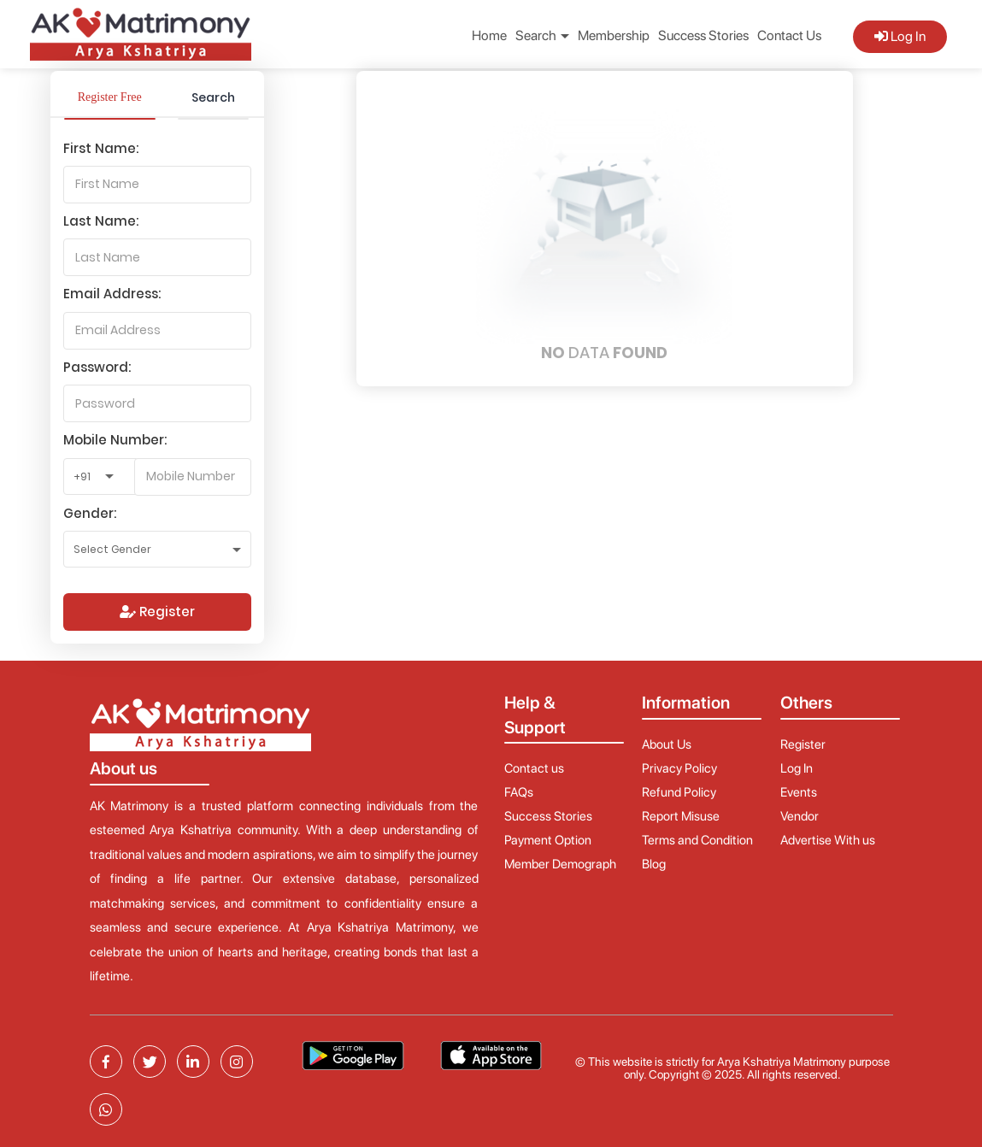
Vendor (799, 816)
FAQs (518, 792)
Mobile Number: (115, 440)
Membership (614, 35)
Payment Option (547, 840)
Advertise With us (827, 840)
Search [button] (542, 35)
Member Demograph (560, 864)
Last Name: (100, 221)
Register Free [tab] (110, 97)
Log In (900, 36)
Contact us (534, 768)
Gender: (89, 513)
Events (798, 792)
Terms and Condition (697, 840)
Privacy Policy (679, 768)
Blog (654, 864)
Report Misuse (681, 816)
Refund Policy (679, 792)
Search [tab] (213, 97)
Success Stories (703, 35)
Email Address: (112, 294)
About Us (666, 744)
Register (157, 612)
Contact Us (789, 35)
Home (489, 35)
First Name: (100, 148)
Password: (97, 367)
